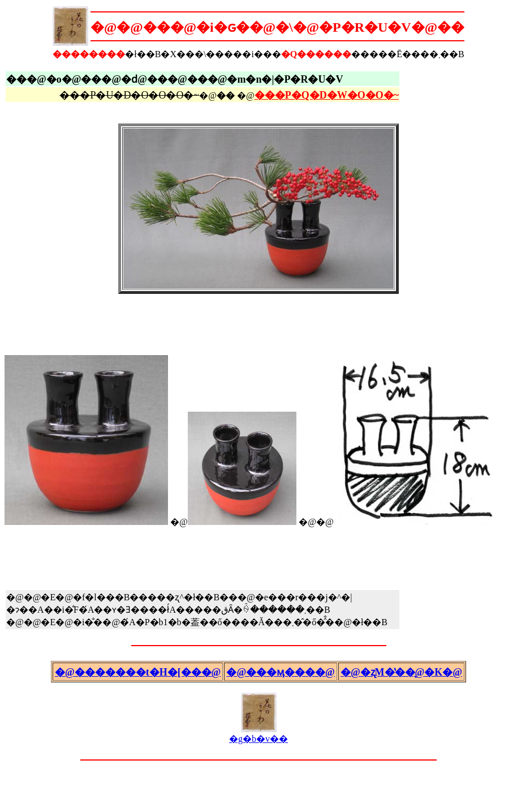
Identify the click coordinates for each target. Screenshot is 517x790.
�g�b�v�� (258, 734)
